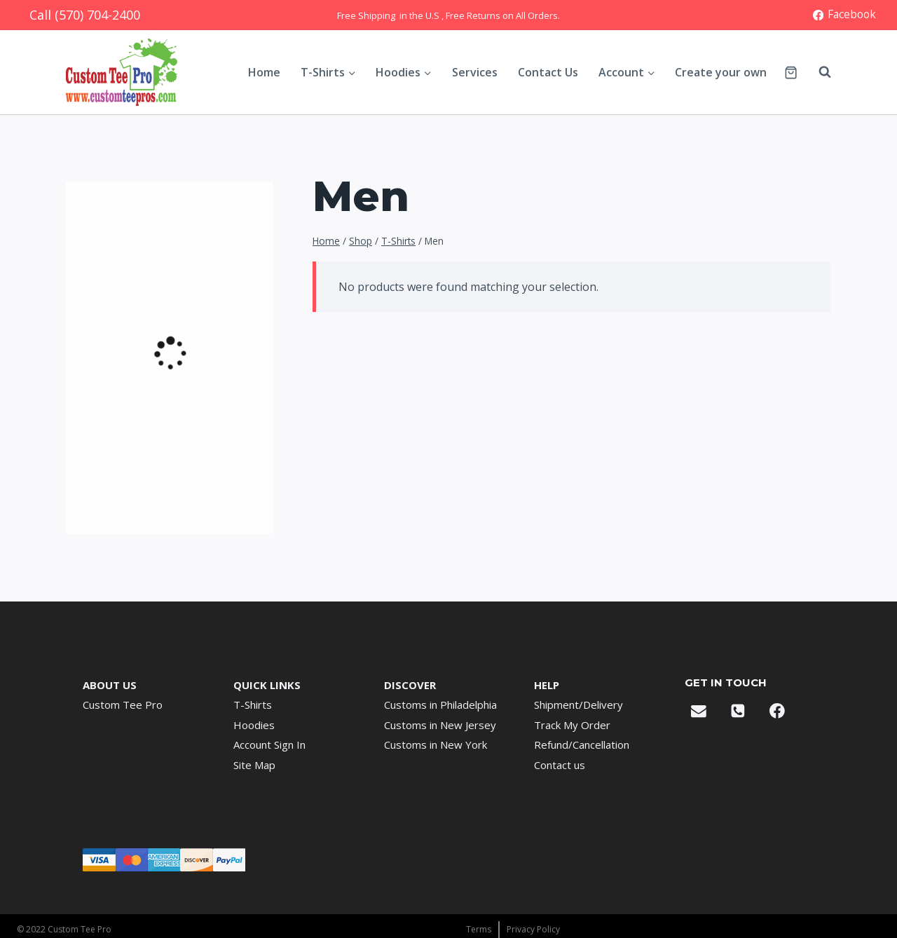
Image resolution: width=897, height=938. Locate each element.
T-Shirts (252, 705)
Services (475, 72)
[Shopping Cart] (790, 72)
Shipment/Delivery (578, 705)
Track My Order (572, 725)
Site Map (254, 765)
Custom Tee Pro (123, 705)
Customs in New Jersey (440, 725)
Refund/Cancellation (581, 745)
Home (264, 72)
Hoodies (254, 725)
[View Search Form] (817, 72)
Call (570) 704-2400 (84, 14)
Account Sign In (269, 745)
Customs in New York (435, 745)
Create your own (721, 72)
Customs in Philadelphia (440, 705)
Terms (478, 929)
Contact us (559, 765)
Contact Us (548, 72)
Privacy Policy (533, 929)
